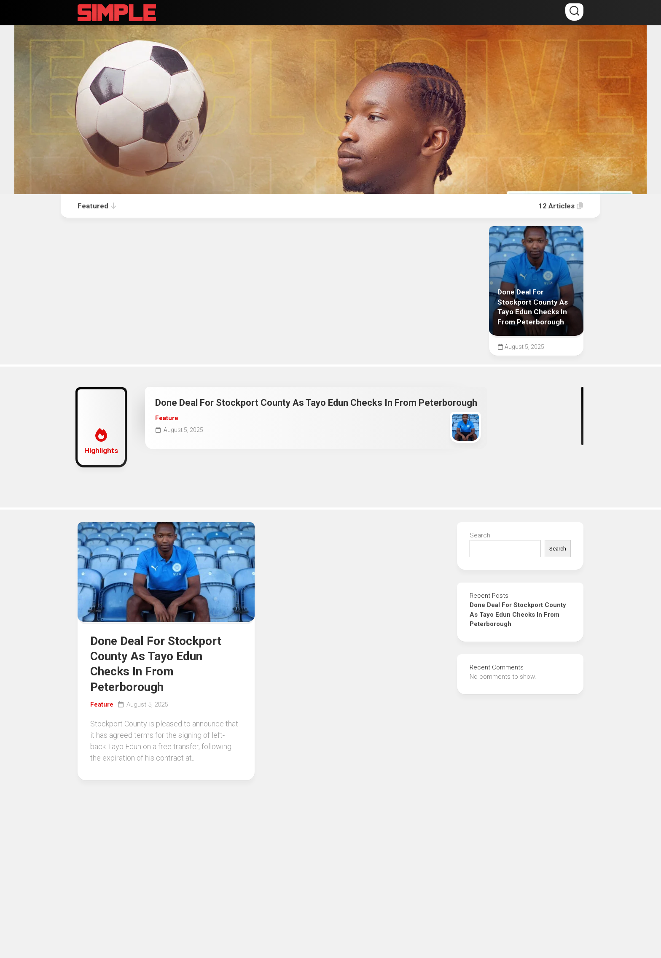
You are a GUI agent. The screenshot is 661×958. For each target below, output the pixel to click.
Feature (166, 418)
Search (480, 535)
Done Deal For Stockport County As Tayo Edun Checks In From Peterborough (316, 402)
